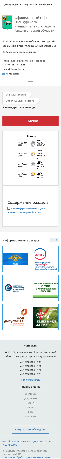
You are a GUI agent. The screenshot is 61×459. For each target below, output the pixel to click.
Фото (30, 412)
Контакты (30, 416)
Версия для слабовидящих (39, 4)
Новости (30, 403)
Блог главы (31, 394)
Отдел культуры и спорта (20, 101)
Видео (30, 407)
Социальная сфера (16, 94)
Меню (30, 121)
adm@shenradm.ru (30, 380)
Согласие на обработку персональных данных (27, 457)
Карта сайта (12, 73)
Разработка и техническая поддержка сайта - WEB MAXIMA (26, 443)
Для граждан (11, 4)
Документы (30, 398)
